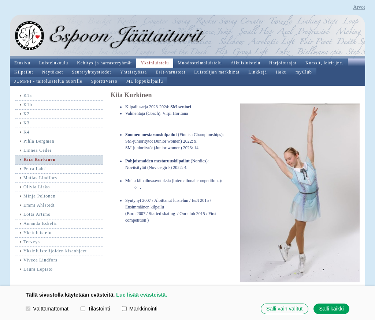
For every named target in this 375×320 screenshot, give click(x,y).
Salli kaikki (331, 309)
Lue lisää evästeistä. (141, 295)
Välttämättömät (47, 309)
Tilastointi (95, 309)
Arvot (359, 7)
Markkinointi (139, 309)
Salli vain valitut (284, 309)
